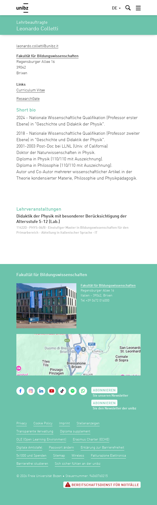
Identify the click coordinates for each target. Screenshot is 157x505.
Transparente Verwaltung (34, 431)
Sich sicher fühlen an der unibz (77, 463)
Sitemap (59, 455)
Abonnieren (104, 390)
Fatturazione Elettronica (108, 455)
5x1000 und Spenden (31, 455)
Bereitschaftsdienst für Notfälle (102, 484)
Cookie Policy (42, 423)
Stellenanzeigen (88, 423)
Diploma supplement (75, 431)
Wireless (78, 455)
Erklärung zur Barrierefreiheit (102, 447)
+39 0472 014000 (97, 300)
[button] (138, 8)
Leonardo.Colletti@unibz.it (37, 46)
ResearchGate (28, 99)
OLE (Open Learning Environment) (41, 439)
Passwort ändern (61, 447)
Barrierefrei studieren (32, 463)
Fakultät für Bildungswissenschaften (108, 285)
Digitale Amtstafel (29, 447)
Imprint (64, 423)
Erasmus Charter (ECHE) (91, 439)
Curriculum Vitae (30, 90)
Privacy (21, 423)
